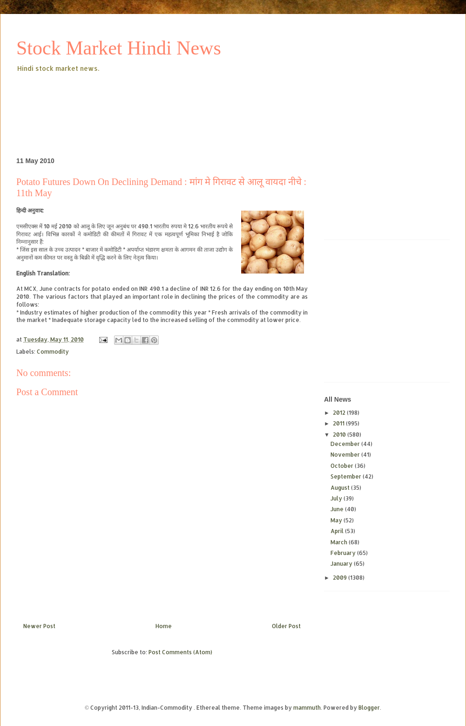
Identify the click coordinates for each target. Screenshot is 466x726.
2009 (340, 577)
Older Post (286, 626)
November (346, 454)
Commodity (53, 351)
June (338, 509)
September (347, 476)
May (337, 520)
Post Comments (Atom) (180, 652)
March (340, 542)
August (341, 487)
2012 (340, 412)
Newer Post (39, 626)
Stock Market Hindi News (118, 48)
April (338, 530)
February (344, 552)
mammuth (307, 707)
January (342, 563)
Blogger (369, 707)
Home (163, 626)
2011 (339, 423)
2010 (340, 434)
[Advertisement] (185, 100)
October (343, 465)
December (346, 443)
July (337, 498)
